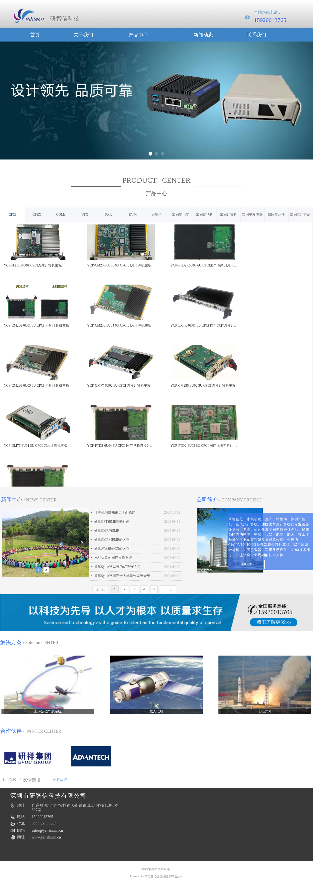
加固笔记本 (180, 214)
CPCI (12, 214)
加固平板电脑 (252, 214)
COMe (60, 214)
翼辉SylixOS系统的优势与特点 (117, 567)
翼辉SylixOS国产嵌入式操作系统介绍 (122, 576)
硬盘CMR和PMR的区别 (112, 539)
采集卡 (156, 214)
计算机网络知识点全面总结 (114, 512)
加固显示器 (276, 214)
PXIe (108, 214)
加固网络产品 (300, 214)
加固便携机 (204, 214)
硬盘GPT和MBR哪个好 (111, 521)
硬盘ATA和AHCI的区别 (112, 549)
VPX (84, 214)
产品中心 (138, 35)
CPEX (36, 214)
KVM (133, 214)
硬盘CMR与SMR (106, 530)
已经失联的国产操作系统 (113, 558)
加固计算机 (228, 214)
